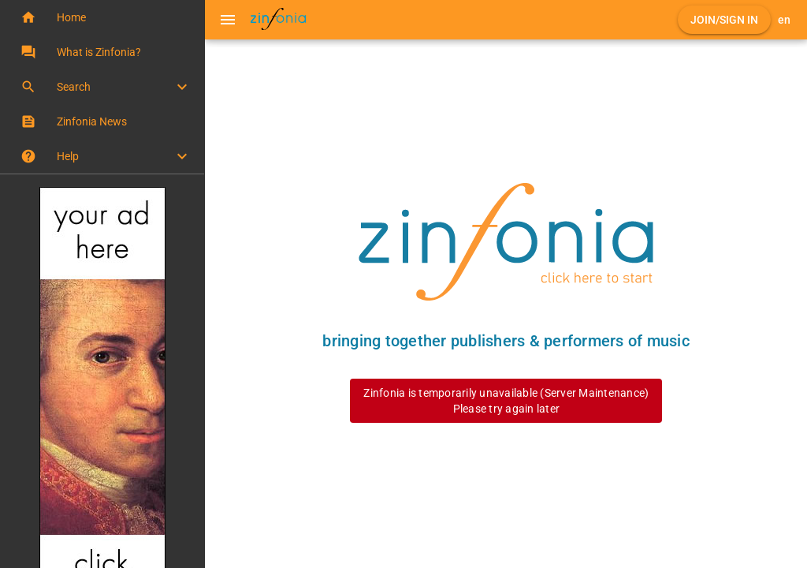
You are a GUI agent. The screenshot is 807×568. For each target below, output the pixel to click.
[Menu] (227, 19)
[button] (102, 17)
